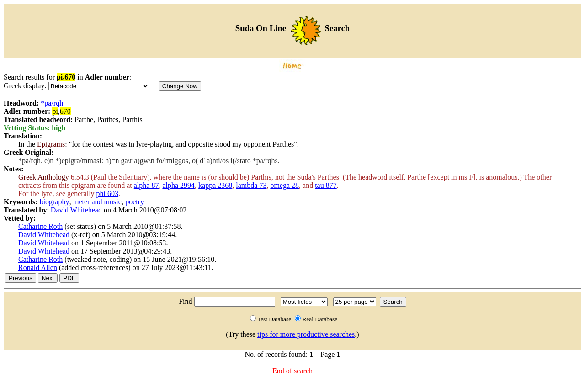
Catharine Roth (40, 226)
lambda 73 (251, 185)
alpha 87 (146, 185)
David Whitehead (76, 210)
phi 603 (107, 193)
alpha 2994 (178, 185)
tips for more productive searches (306, 334)
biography (54, 202)
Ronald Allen (37, 267)
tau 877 (326, 185)
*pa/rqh (52, 103)
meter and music (97, 202)
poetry (134, 202)
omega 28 (284, 185)
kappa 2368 (215, 185)
